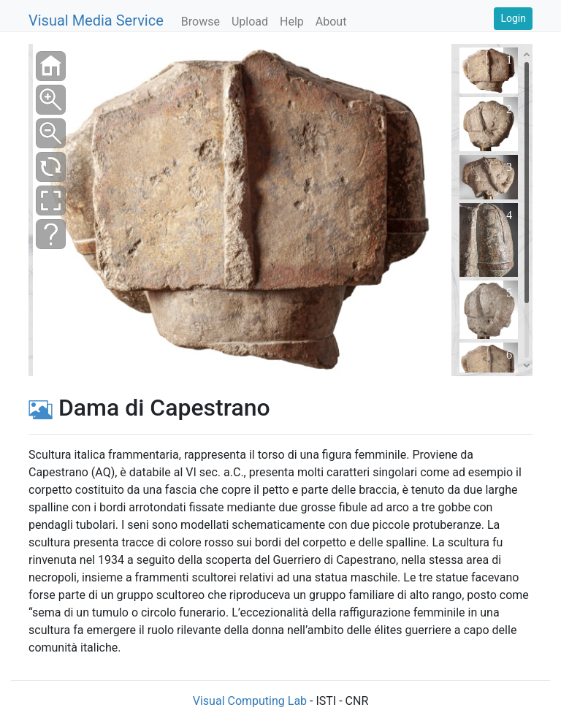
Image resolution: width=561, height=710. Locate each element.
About (331, 21)
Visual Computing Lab (250, 701)
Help (292, 21)
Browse (200, 21)
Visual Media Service (96, 20)
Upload (250, 21)
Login (513, 18)
